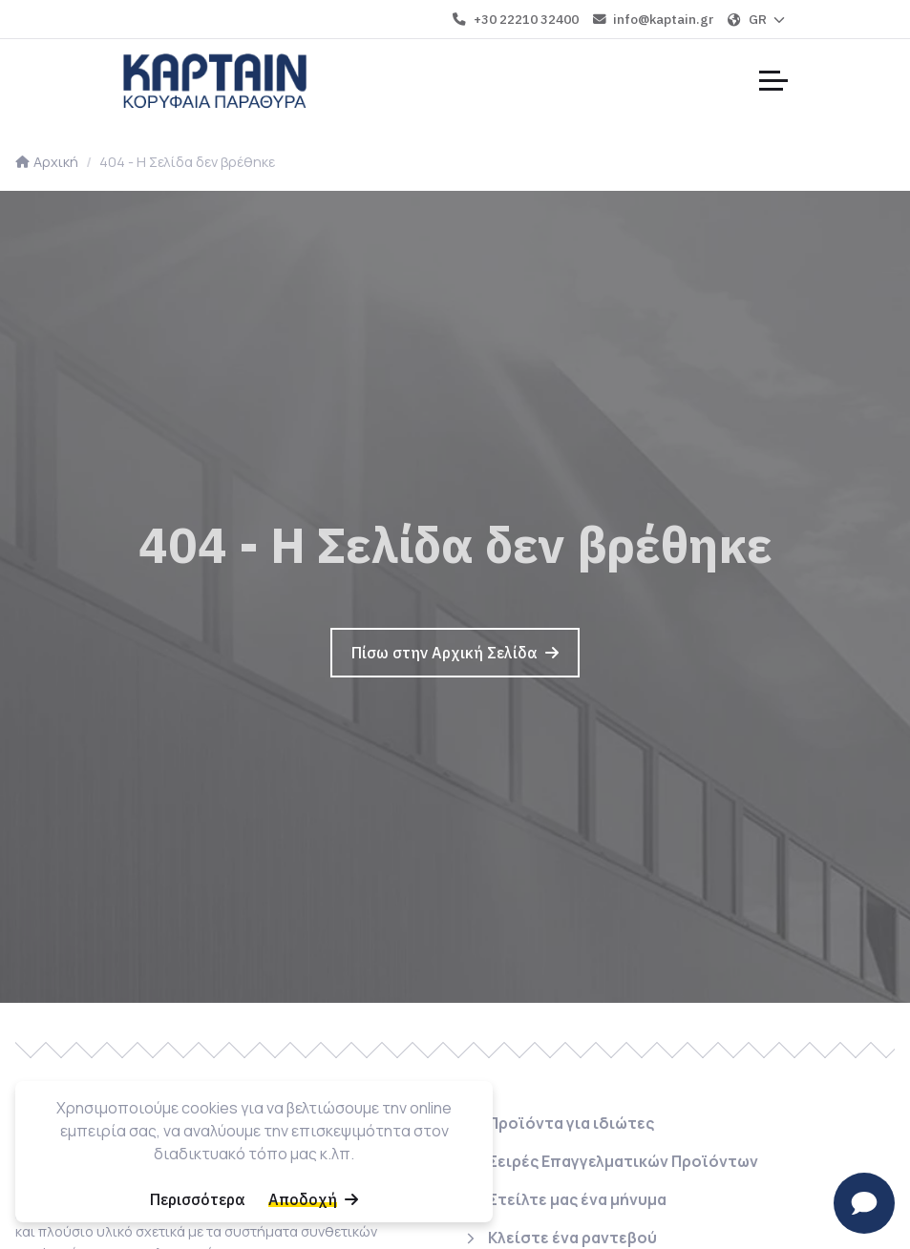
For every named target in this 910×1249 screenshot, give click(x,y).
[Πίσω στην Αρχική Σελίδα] (455, 652)
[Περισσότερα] (197, 1199)
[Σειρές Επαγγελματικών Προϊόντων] (610, 1161)
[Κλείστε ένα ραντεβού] (560, 1233)
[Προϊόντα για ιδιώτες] (558, 1127)
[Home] (215, 80)
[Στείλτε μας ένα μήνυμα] (565, 1199)
